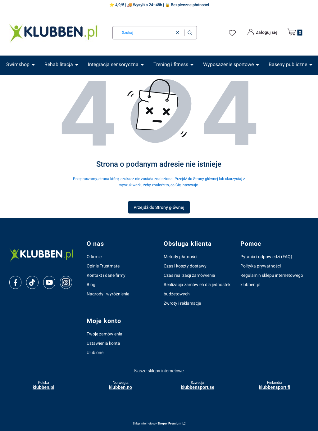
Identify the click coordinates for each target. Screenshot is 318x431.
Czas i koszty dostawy (185, 265)
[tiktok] (32, 282)
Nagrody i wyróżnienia (108, 293)
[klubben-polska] (43, 255)
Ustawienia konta (103, 343)
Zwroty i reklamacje (182, 303)
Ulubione (95, 352)
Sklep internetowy (157, 423)
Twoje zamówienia (104, 333)
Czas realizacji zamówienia (189, 275)
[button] (189, 33)
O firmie (94, 256)
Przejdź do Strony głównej (159, 207)
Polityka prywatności (260, 265)
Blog (91, 284)
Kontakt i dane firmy (106, 275)
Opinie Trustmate (103, 265)
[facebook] (15, 282)
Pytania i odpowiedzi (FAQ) (266, 256)
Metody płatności (180, 256)
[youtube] (49, 282)
